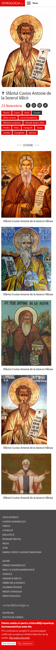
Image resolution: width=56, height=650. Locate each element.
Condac (6, 132)
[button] (32, 3)
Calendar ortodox (12, 587)
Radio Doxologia (11, 596)
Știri (5, 548)
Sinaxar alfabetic (12, 578)
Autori (6, 561)
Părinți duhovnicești (14, 565)
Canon (17, 112)
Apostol (32, 132)
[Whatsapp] (34, 105)
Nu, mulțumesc (25, 643)
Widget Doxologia (12, 591)
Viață (26, 112)
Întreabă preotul (11, 539)
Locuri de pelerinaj (28, 117)
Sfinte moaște (9, 117)
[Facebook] (28, 105)
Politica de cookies (12, 617)
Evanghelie (19, 132)
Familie (6, 526)
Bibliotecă (8, 535)
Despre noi (8, 613)
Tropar (40, 127)
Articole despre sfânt (34, 122)
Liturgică (7, 530)
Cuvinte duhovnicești (14, 521)
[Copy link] (45, 105)
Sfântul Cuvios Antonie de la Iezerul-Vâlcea (28, 221)
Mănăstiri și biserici (12, 122)
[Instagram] (39, 105)
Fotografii (28, 127)
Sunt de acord (8, 643)
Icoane (37, 112)
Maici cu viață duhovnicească (18, 570)
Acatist (6, 112)
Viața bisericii (10, 517)
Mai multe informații (19, 637)
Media (5, 543)
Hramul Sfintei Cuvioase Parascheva (21, 552)
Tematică (7, 574)
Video (16, 127)
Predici (6, 127)
